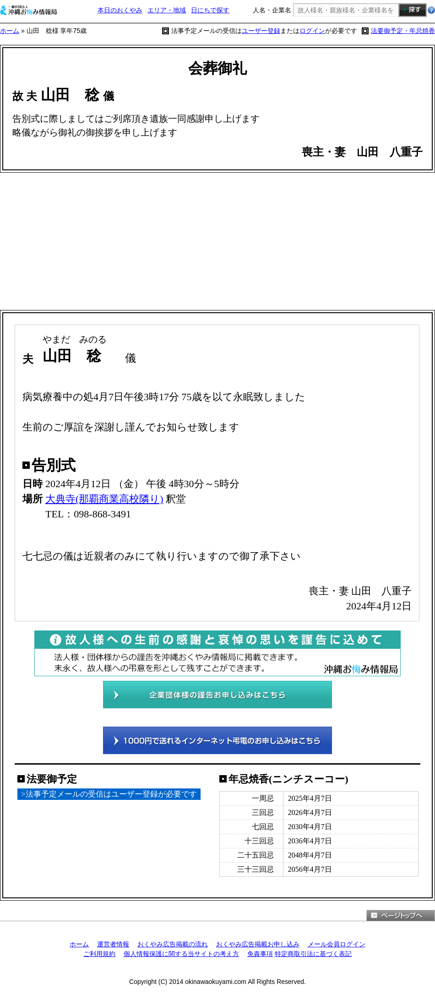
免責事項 (260, 953)
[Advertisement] (217, 241)
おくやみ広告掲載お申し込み (257, 944)
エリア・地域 (166, 10)
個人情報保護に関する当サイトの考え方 (181, 953)
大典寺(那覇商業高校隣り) (104, 499)
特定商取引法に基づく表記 (313, 953)
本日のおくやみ (120, 10)
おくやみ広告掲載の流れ (172, 944)
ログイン (312, 30)
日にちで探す (210, 10)
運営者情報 (113, 944)
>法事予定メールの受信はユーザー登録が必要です (109, 794)
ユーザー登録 (261, 30)
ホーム (9, 30)
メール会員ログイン (336, 944)
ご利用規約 (99, 953)
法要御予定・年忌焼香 (403, 30)
